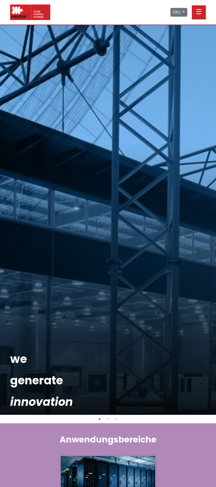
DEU (177, 12)
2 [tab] (108, 419)
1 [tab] (99, 419)
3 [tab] (116, 419)
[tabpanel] (108, 220)
